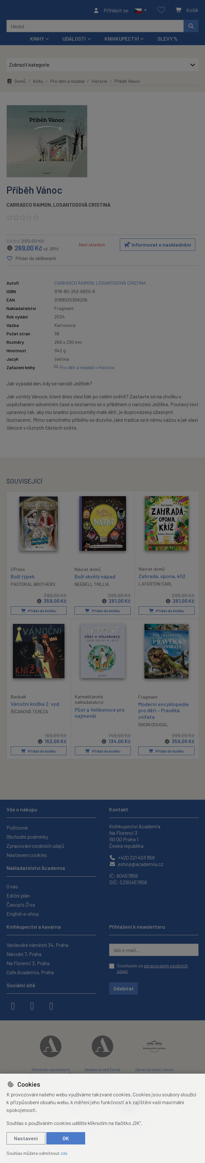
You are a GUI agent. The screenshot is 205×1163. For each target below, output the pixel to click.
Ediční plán (18, 895)
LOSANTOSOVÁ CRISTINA (81, 206)
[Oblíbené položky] (161, 11)
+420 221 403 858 (132, 858)
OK (66, 1138)
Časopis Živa (20, 904)
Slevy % (167, 40)
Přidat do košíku (38, 612)
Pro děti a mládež (67, 83)
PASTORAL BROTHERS (33, 585)
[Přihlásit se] (110, 11)
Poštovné (17, 828)
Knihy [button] (37, 40)
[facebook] (12, 1005)
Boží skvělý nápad (94, 578)
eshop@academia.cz (136, 864)
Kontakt (118, 810)
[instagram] (32, 1005)
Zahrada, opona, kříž (162, 578)
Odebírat (123, 988)
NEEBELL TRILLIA (91, 586)
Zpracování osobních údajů (35, 846)
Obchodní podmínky (27, 837)
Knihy (38, 83)
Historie (99, 83)
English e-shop (22, 914)
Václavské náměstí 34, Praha (37, 945)
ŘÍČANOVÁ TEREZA (29, 713)
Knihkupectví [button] (122, 40)
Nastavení (26, 1138)
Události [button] (74, 40)
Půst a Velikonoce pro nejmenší (100, 714)
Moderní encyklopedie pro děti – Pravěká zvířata (163, 712)
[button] (140, 11)
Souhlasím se (152, 968)
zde (64, 1153)
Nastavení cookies (26, 855)
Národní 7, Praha (23, 954)
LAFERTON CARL (155, 585)
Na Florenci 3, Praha (28, 963)
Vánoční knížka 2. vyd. (35, 705)
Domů (16, 83)
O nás (12, 886)
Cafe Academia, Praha (30, 972)
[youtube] (51, 1005)
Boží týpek (23, 578)
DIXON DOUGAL (153, 726)
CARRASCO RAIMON (28, 206)
